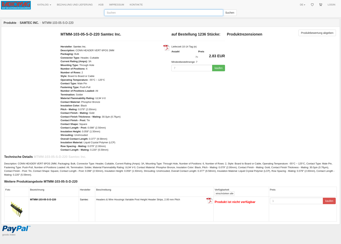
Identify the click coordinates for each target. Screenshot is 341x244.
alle (224, 193)
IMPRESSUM (116, 4)
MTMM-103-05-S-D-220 (43, 199)
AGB (100, 4)
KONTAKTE (136, 4)
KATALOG (44, 4)
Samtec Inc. (79, 46)
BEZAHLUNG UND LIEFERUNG (75, 4)
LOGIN (331, 4)
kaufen (219, 68)
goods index (8, 234)
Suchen (229, 12)
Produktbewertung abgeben (317, 32)
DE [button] (302, 4)
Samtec (84, 199)
